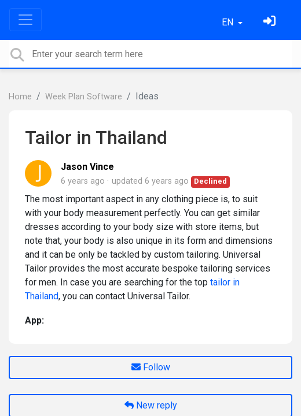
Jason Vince (87, 166)
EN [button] (229, 22)
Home (20, 97)
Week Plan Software (83, 97)
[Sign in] (271, 22)
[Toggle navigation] (25, 19)
